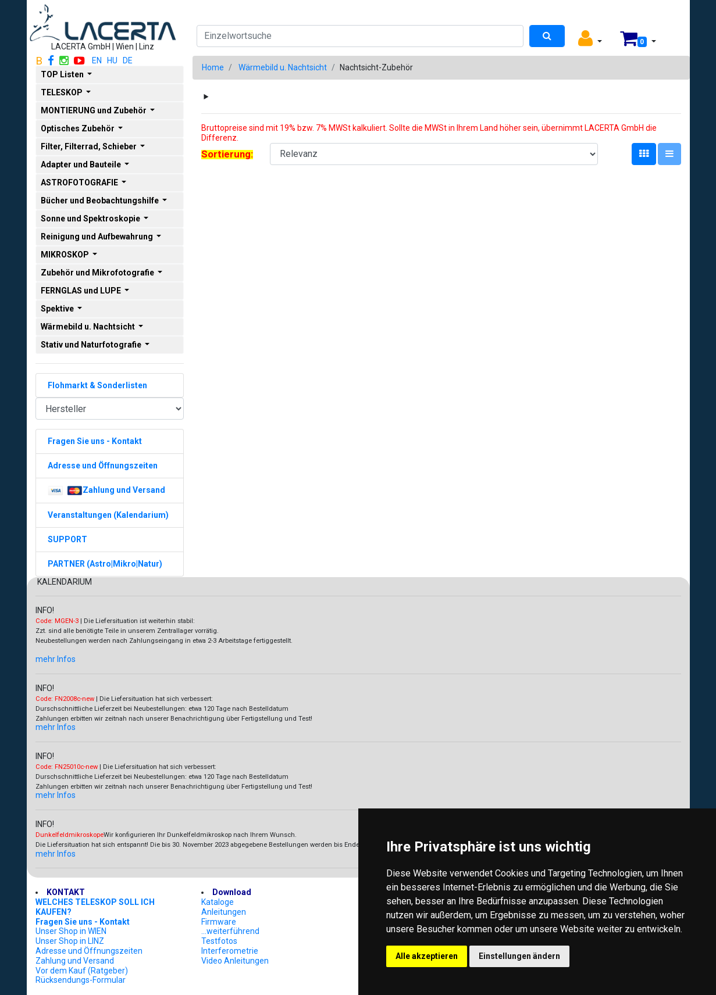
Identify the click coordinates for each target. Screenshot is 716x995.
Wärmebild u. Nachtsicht (282, 67)
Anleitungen (223, 912)
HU (112, 60)
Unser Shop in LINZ (69, 941)
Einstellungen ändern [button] (519, 956)
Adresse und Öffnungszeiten (89, 950)
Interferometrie (229, 950)
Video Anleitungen (235, 960)
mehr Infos (55, 659)
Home (213, 67)
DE (128, 60)
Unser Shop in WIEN (70, 931)
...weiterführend (230, 931)
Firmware (218, 921)
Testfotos (219, 941)
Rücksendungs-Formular (80, 980)
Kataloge (217, 902)
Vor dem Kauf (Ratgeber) (81, 970)
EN (97, 60)
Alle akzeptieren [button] (427, 956)
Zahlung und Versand (74, 960)
